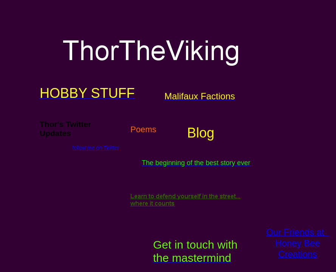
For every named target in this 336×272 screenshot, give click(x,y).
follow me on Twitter (96, 148)
